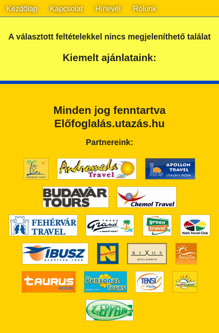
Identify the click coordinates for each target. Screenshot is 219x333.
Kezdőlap (21, 9)
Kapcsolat (66, 9)
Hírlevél (108, 9)
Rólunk (144, 9)
